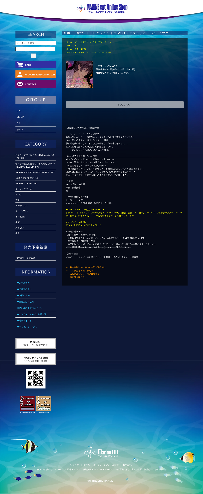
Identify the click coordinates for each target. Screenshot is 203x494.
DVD (19, 110)
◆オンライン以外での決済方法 (31, 314)
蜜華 (17, 222)
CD (76, 46)
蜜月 (17, 233)
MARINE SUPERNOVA (26, 183)
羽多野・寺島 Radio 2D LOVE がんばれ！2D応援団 (35, 156)
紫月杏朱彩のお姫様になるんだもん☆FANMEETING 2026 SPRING (35, 165)
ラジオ (18, 194)
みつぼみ (19, 228)
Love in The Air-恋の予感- (27, 178)
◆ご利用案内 (23, 283)
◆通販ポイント (24, 320)
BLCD (83, 49)
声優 (17, 200)
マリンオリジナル (23, 189)
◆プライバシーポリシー (28, 327)
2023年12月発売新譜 (25, 258)
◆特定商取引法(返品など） (30, 308)
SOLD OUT (125, 104)
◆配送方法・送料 (25, 302)
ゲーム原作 (20, 217)
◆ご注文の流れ (24, 289)
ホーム (69, 42)
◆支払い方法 (23, 295)
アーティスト (21, 205)
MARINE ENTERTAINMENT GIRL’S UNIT (35, 172)
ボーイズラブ (80, 42)
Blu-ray (20, 117)
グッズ (20, 129)
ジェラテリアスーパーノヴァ (101, 42)
